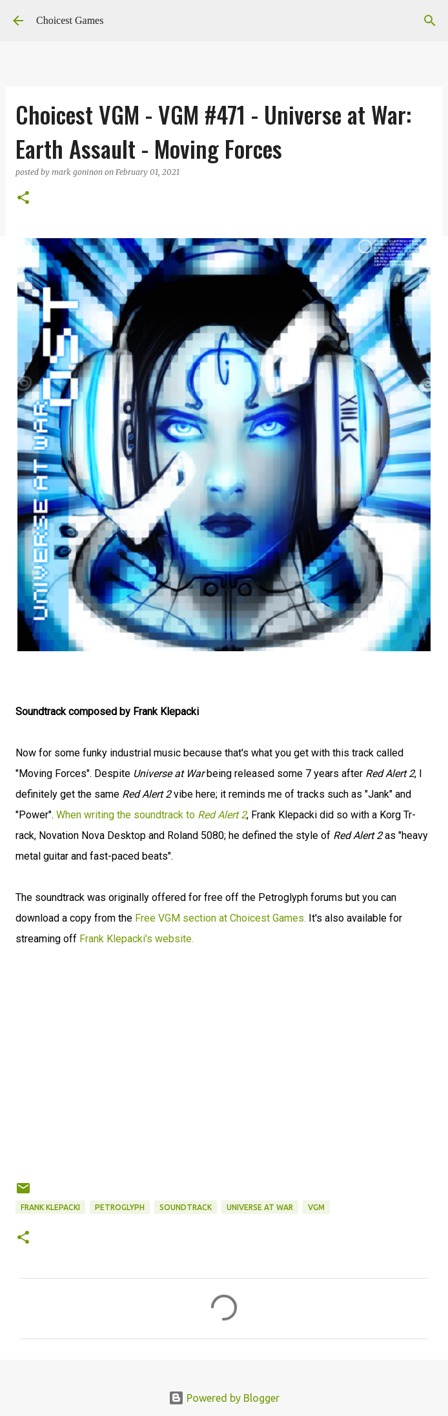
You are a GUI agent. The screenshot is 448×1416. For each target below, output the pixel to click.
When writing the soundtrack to (151, 815)
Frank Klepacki (50, 1207)
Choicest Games (69, 20)
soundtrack (185, 1207)
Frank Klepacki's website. (136, 939)
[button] (23, 198)
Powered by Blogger (224, 1398)
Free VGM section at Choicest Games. (220, 918)
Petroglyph (120, 1207)
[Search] (430, 20)
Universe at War (260, 1207)
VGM (316, 1207)
